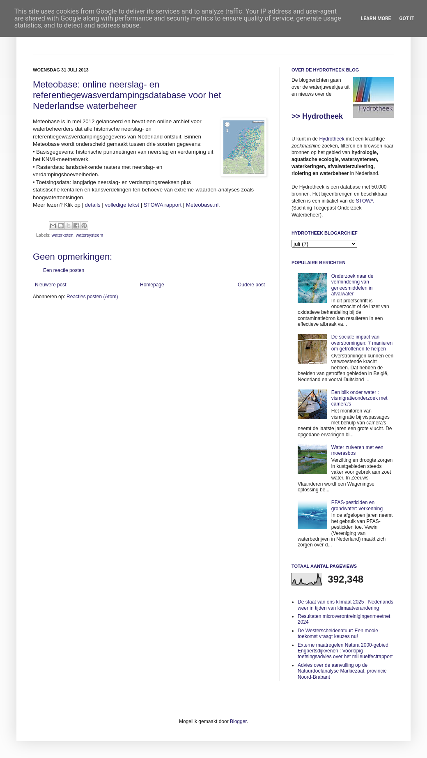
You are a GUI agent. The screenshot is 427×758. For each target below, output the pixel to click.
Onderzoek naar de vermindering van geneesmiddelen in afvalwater (352, 285)
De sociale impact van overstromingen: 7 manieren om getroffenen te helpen (362, 343)
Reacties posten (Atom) (92, 297)
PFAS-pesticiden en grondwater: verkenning (357, 505)
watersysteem (89, 235)
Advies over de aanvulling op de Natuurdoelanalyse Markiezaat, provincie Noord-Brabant (342, 671)
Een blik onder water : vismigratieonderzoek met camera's (359, 398)
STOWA (365, 201)
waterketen (62, 235)
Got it (406, 18)
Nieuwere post (51, 285)
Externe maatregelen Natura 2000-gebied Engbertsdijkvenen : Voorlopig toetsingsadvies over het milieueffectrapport (345, 651)
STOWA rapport (162, 205)
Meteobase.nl (202, 205)
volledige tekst (122, 205)
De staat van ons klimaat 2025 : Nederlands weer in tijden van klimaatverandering (345, 605)
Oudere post (251, 285)
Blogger (238, 721)
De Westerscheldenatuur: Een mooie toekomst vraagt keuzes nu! (338, 633)
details (93, 205)
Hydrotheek (331, 139)
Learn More (376, 18)
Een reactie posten (63, 270)
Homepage (152, 285)
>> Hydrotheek (317, 116)
